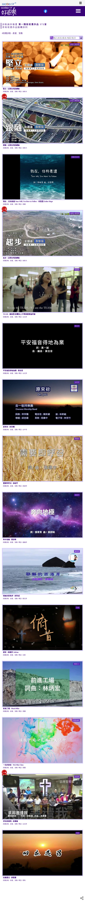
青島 (77, 833)
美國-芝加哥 (75, 157)
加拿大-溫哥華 (74, 44)
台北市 (77, 269)
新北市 (77, 551)
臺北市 (77, 326)
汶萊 (77, 607)
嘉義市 (77, 495)
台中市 (77, 382)
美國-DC (76, 664)
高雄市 (77, 438)
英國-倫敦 (76, 720)
